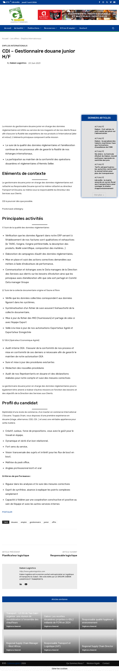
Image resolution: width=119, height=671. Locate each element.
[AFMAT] (77, 15)
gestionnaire (35, 522)
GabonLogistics (14, 663)
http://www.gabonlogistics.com (32, 571)
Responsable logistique (63, 555)
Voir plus (99, 195)
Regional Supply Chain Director (97, 646)
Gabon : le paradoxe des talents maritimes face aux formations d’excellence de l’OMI (105, 144)
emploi (24, 522)
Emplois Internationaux (31, 38)
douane (14, 522)
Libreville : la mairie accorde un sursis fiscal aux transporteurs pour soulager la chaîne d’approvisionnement (105, 184)
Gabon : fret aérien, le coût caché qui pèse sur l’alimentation (105, 131)
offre (54, 522)
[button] (113, 28)
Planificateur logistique (15, 555)
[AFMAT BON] (99, 95)
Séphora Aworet (13, 626)
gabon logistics (18, 63)
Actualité (99, 127)
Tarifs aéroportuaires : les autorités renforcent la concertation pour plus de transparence (106, 170)
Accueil (5, 38)
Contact (106, 663)
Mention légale (93, 663)
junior (46, 522)
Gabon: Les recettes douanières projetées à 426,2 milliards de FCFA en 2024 (59, 619)
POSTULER (7, 512)
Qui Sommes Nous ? (75, 663)
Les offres (14, 38)
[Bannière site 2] (99, 60)
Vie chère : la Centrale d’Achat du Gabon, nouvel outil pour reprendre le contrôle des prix (106, 157)
